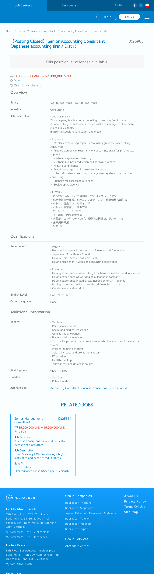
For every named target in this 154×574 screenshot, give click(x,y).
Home (9, 30)
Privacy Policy (135, 501)
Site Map (131, 511)
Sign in (107, 17)
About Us (131, 495)
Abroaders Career (77, 545)
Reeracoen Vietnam (78, 523)
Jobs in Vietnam (27, 30)
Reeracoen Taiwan (77, 518)
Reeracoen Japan (76, 528)
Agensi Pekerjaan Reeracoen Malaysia (90, 513)
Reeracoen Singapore (79, 507)
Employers (69, 5)
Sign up (129, 16)
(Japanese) (26, 536)
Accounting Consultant (74, 30)
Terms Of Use (134, 506)
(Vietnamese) (28, 531)
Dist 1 (18, 80)
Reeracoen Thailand (78, 502)
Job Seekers (23, 5)
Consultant (49, 30)
